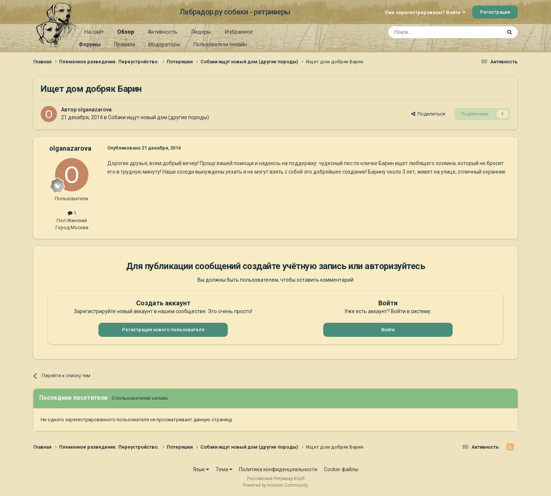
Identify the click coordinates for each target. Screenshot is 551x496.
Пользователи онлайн (220, 44)
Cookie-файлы (341, 469)
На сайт (94, 32)
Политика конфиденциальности (278, 469)
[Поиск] (428, 32)
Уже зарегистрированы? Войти (425, 12)
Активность (163, 32)
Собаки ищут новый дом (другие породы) (158, 117)
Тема (224, 469)
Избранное (238, 32)
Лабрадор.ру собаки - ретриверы (235, 11)
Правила (124, 44)
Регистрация (495, 12)
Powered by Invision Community (275, 485)
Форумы (90, 44)
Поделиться (428, 114)
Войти (388, 329)
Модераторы (164, 44)
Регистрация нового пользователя (163, 329)
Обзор (125, 34)
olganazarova (95, 110)
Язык (201, 469)
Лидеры (201, 32)
